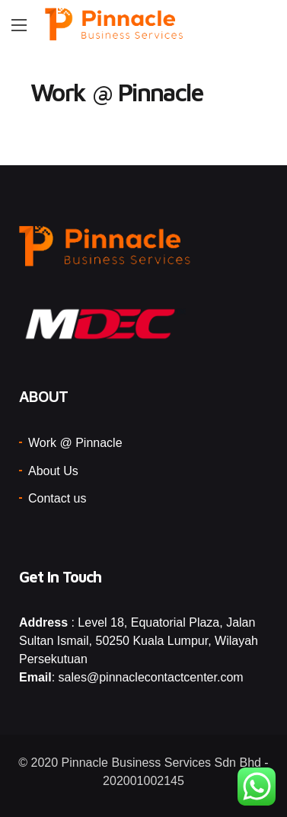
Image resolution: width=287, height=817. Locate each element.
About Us (53, 470)
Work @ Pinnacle (75, 442)
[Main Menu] (19, 25)
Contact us (57, 498)
